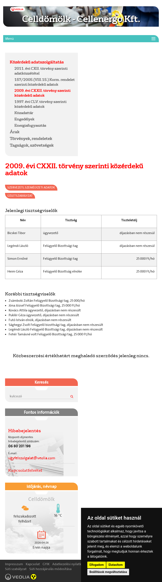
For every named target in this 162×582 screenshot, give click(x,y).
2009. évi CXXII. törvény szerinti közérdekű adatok (42, 93)
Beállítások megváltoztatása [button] (108, 572)
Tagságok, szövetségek (32, 145)
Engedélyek (24, 119)
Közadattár (23, 112)
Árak (14, 132)
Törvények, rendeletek (31, 138)
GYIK (46, 564)
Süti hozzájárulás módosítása (50, 569)
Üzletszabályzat (20, 196)
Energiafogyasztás (30, 125)
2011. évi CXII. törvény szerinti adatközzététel (41, 71)
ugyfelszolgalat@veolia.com (31, 458)
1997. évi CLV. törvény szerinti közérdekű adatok (40, 104)
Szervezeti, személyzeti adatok (31, 187)
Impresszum (14, 564)
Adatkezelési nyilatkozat (70, 564)
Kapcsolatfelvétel (25, 470)
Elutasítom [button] (115, 564)
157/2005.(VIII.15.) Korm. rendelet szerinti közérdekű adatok (44, 82)
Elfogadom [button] (96, 564)
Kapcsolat (33, 564)
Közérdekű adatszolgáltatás (37, 62)
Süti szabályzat (16, 569)
